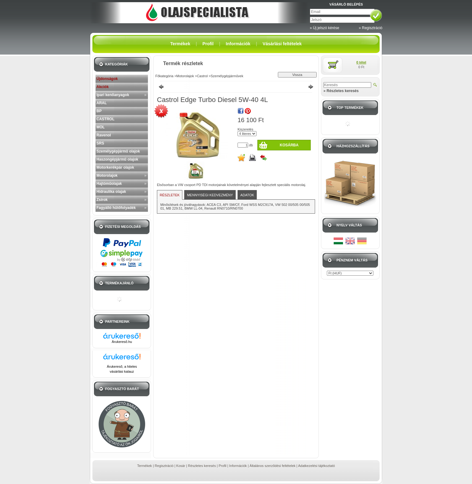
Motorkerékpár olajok (115, 167)
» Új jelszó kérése (324, 28)
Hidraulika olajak (111, 191)
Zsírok (102, 200)
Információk (238, 466)
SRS (100, 143)
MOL (100, 127)
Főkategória (164, 76)
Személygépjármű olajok (118, 151)
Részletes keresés (202, 466)
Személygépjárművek (227, 76)
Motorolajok (107, 175)
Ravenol (103, 135)
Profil (222, 466)
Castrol (202, 76)
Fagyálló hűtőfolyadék (116, 208)
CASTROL (105, 119)
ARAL (101, 103)
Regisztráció (164, 466)
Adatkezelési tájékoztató (316, 466)
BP (99, 111)
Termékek (144, 466)
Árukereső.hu (122, 342)
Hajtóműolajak (109, 183)
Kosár (180, 466)
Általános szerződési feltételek (273, 466)
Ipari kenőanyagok (112, 95)
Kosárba (289, 145)
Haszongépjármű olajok (117, 159)
